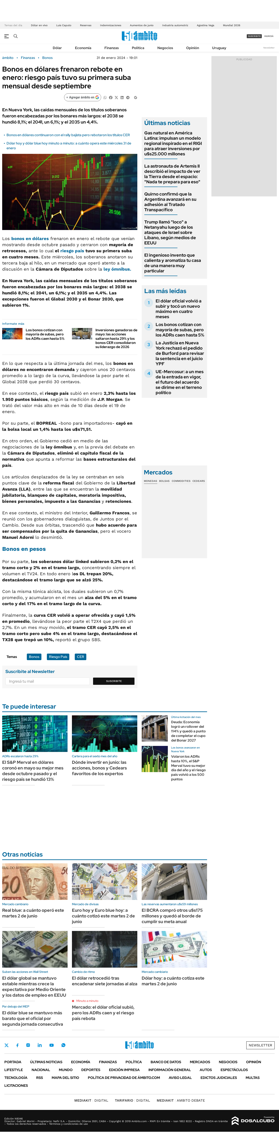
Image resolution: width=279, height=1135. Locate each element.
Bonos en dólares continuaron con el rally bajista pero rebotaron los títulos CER (68, 135)
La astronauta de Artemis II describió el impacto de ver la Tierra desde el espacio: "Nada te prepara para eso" (172, 174)
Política (138, 48)
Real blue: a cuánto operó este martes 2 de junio (33, 913)
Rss (39, 1077)
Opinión (192, 48)
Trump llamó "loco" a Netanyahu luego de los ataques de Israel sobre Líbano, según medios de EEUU (170, 232)
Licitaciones (16, 1085)
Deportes (90, 1070)
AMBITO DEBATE (181, 1100)
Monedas (150, 481)
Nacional (41, 1070)
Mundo (66, 1070)
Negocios (165, 48)
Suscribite (114, 681)
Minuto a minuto (87, 1001)
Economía (83, 48)
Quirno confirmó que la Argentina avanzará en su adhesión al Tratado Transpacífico (170, 202)
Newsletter (269, 47)
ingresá (269, 36)
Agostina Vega (205, 25)
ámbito (8, 58)
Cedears (198, 481)
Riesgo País (58, 656)
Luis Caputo (63, 25)
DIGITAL (91, 1100)
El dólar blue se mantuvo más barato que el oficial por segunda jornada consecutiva (32, 1018)
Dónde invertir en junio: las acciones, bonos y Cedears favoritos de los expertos (99, 767)
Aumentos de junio (141, 25)
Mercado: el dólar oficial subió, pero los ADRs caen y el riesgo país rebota (103, 1012)
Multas (253, 1077)
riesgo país (72, 250)
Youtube (51, 1045)
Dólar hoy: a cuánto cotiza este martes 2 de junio (173, 981)
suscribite (254, 36)
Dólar (57, 48)
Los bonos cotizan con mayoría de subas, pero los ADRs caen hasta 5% (45, 334)
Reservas (85, 25)
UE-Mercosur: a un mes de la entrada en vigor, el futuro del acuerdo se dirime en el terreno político (180, 382)
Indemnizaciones (110, 25)
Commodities (181, 481)
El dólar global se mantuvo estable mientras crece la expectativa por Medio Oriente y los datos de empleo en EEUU (34, 986)
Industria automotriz (175, 25)
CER (80, 656)
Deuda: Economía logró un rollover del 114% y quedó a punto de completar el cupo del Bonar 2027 (188, 731)
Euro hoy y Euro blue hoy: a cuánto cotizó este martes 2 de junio (103, 915)
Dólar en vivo (39, 25)
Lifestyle (13, 1070)
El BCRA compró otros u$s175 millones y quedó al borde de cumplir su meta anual (172, 915)
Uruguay (219, 48)
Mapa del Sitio (65, 1077)
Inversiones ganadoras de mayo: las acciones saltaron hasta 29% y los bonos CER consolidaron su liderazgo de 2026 (116, 338)
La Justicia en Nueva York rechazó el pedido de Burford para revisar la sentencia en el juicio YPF (180, 353)
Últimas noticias (46, 1062)
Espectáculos (234, 1070)
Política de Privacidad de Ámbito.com (124, 1077)
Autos (206, 1070)
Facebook (17, 1045)
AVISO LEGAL (180, 1077)
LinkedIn (40, 1045)
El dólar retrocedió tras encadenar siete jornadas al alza (104, 981)
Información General (169, 1070)
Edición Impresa (124, 1070)
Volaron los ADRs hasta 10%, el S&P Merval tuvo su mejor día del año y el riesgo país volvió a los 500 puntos (188, 767)
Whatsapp (63, 1045)
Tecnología (15, 1077)
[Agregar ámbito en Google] (82, 97)
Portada (12, 1062)
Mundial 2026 (231, 25)
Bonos (47, 58)
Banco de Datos (166, 1062)
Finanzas (111, 48)
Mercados (200, 1062)
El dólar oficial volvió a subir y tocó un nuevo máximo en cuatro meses (178, 308)
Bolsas (164, 481)
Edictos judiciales (219, 1077)
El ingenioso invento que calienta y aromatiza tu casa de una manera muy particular (172, 263)
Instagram (28, 1045)
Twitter (6, 1045)
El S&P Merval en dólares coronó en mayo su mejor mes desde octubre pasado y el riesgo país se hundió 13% (32, 770)
